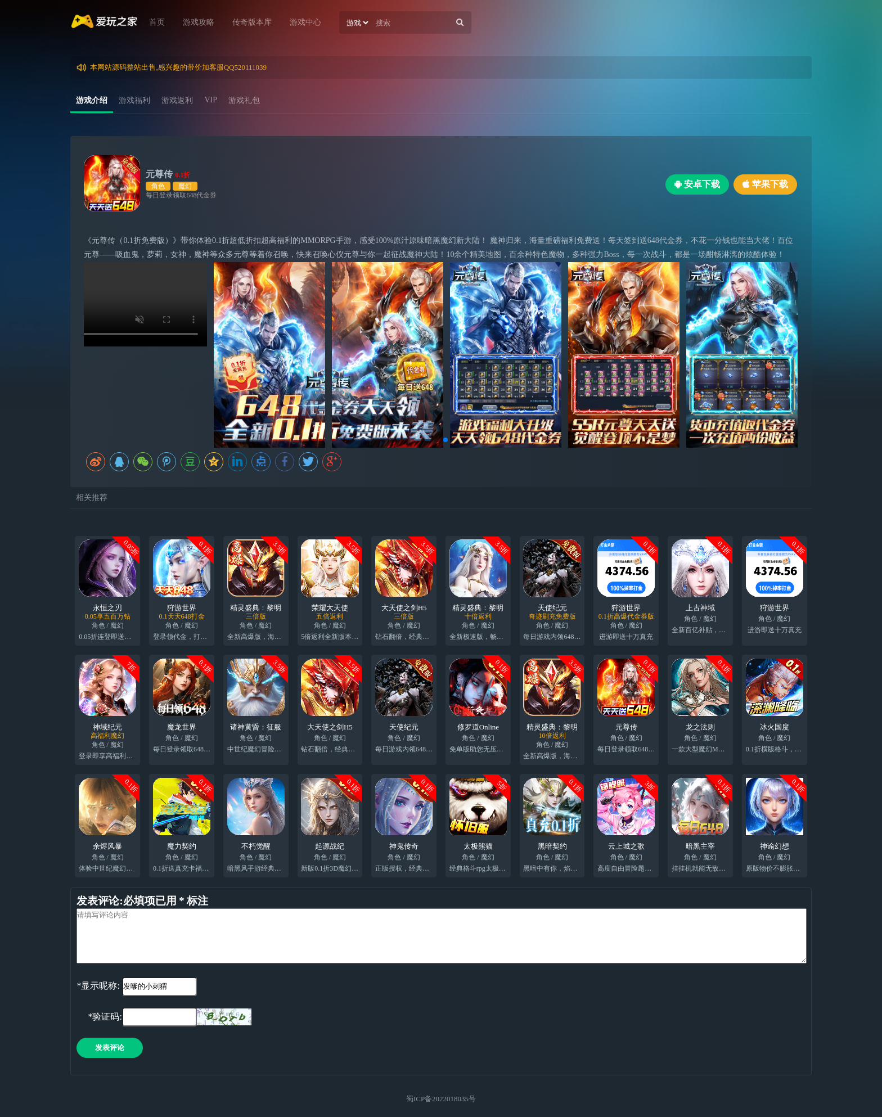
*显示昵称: (97, 985)
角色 (158, 186)
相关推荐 (91, 497)
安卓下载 (697, 184)
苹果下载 (765, 184)
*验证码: (99, 1016)
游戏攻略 (198, 22)
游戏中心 (305, 22)
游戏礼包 (244, 100)
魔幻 (185, 186)
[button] (436, 440)
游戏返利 (177, 100)
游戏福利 (134, 100)
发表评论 (109, 1047)
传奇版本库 (252, 22)
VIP (210, 100)
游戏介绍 (91, 100)
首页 (157, 22)
